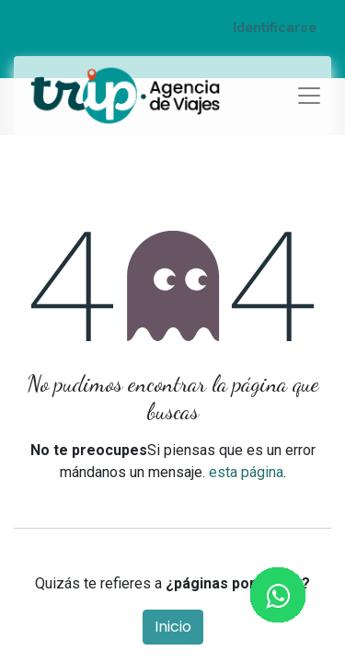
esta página (246, 472)
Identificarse (274, 27)
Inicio (173, 626)
